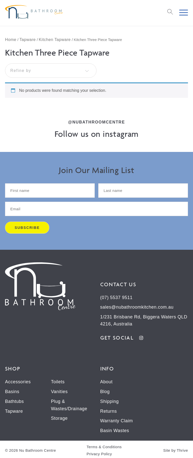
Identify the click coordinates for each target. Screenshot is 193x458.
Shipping (109, 400)
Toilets (58, 381)
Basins (12, 390)
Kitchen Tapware (55, 39)
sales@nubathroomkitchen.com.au (137, 307)
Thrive (182, 448)
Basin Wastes (115, 429)
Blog (105, 390)
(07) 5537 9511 (116, 297)
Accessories (18, 381)
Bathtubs (14, 400)
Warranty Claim (116, 419)
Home (10, 39)
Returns (108, 409)
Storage (59, 417)
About (106, 381)
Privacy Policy (99, 452)
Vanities (59, 390)
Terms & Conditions (103, 445)
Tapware (27, 39)
